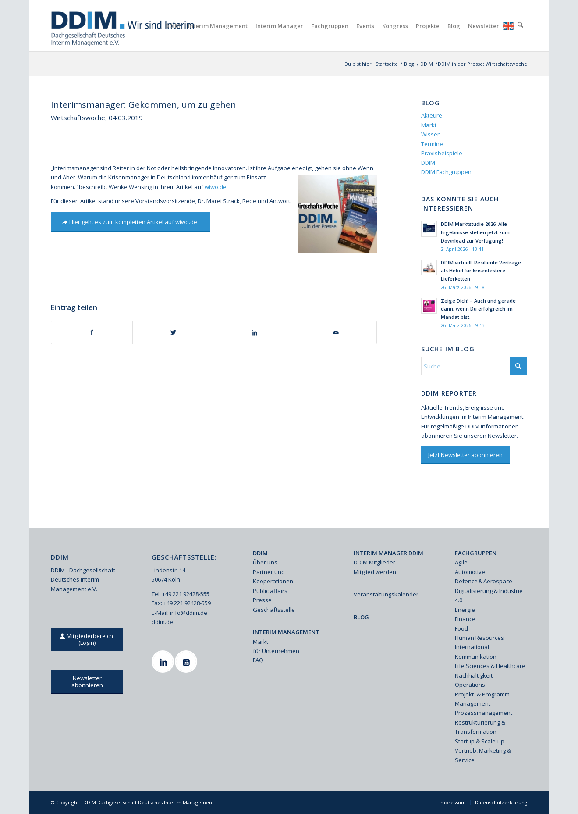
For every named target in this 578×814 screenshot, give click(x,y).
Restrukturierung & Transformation (480, 726)
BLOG (361, 617)
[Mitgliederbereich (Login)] (87, 639)
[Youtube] (187, 661)
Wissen (431, 134)
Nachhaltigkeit (474, 675)
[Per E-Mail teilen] (335, 332)
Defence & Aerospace (483, 581)
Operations (470, 685)
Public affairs (270, 591)
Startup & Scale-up (479, 741)
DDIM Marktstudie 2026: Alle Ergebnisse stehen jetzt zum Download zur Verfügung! (475, 232)
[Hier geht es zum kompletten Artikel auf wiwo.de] (130, 222)
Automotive (470, 572)
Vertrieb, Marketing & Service (483, 755)
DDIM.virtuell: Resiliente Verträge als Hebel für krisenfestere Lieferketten (481, 270)
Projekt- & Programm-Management (483, 698)
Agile (461, 562)
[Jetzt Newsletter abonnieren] (465, 455)
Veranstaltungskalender (386, 594)
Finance (465, 619)
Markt (428, 125)
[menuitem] (172, 25)
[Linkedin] (164, 661)
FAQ (258, 660)
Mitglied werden (375, 572)
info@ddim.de (188, 613)
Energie (465, 610)
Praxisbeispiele (441, 153)
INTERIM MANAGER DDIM (388, 553)
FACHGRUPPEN (475, 553)
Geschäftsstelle (274, 610)
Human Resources (479, 638)
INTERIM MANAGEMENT (286, 632)
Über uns (265, 562)
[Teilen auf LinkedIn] (254, 332)
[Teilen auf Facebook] (91, 332)
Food (461, 628)
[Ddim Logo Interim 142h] (123, 25)
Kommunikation (475, 656)
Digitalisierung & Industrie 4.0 (489, 595)
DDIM (428, 163)
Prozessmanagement (483, 713)
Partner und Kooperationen (273, 576)
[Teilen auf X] (173, 332)
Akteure (431, 115)
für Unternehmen (276, 651)
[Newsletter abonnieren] (87, 681)
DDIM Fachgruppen (446, 172)
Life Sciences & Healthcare (490, 666)
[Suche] (520, 25)
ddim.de (162, 622)
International (472, 647)
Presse (262, 600)
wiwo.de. (216, 187)
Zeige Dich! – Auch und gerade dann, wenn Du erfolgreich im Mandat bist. (478, 309)
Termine (432, 144)
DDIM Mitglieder (374, 562)
